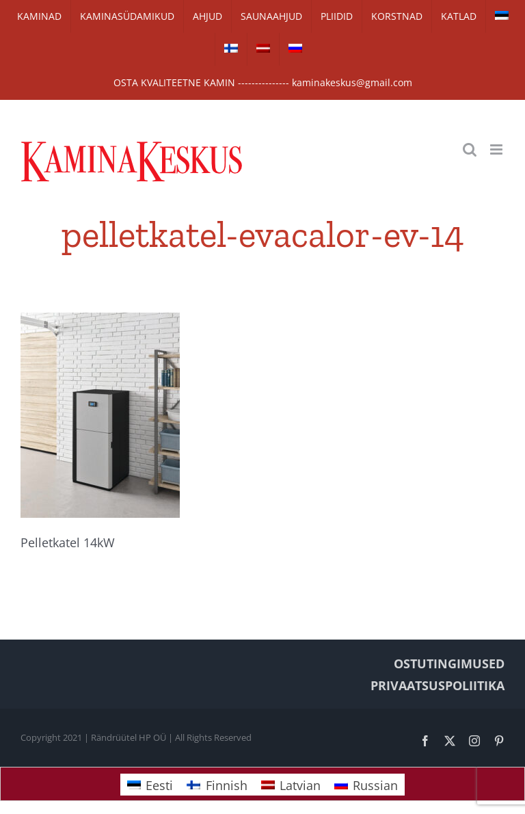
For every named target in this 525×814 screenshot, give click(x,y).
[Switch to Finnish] (231, 49)
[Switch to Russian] (295, 49)
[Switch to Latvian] (263, 49)
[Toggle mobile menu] (497, 149)
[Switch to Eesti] (150, 784)
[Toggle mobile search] (469, 149)
